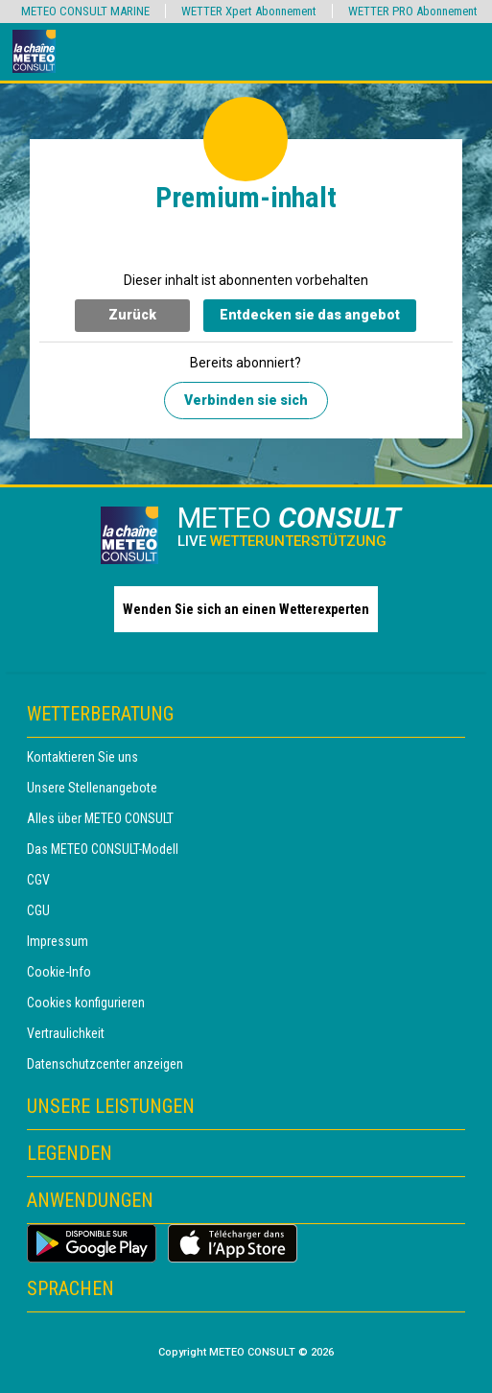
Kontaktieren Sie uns (82, 757)
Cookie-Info (59, 972)
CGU (38, 910)
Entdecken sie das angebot (310, 314)
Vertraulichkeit (66, 1033)
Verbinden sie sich (246, 400)
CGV (38, 879)
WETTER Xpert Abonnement (248, 11)
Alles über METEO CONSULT (100, 818)
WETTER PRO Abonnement (413, 11)
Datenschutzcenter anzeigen (105, 1064)
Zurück (132, 314)
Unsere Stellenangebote (92, 787)
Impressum (57, 941)
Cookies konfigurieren (86, 1002)
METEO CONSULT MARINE (85, 11)
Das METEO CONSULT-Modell (102, 849)
